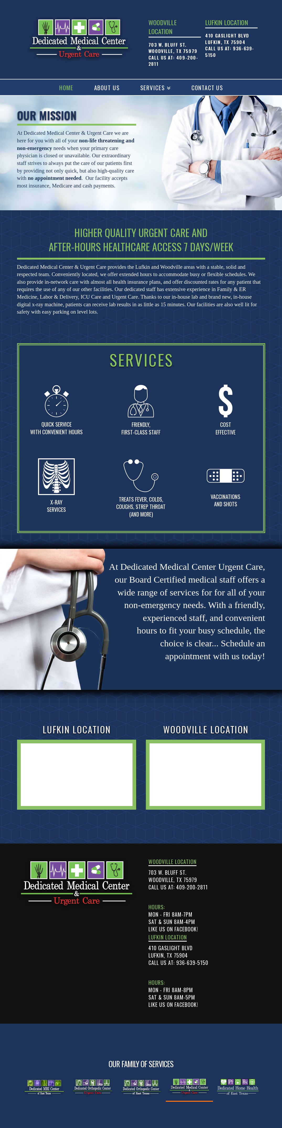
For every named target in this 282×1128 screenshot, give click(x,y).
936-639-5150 (192, 962)
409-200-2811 (192, 887)
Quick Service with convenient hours (56, 428)
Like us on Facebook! (173, 929)
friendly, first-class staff (141, 428)
